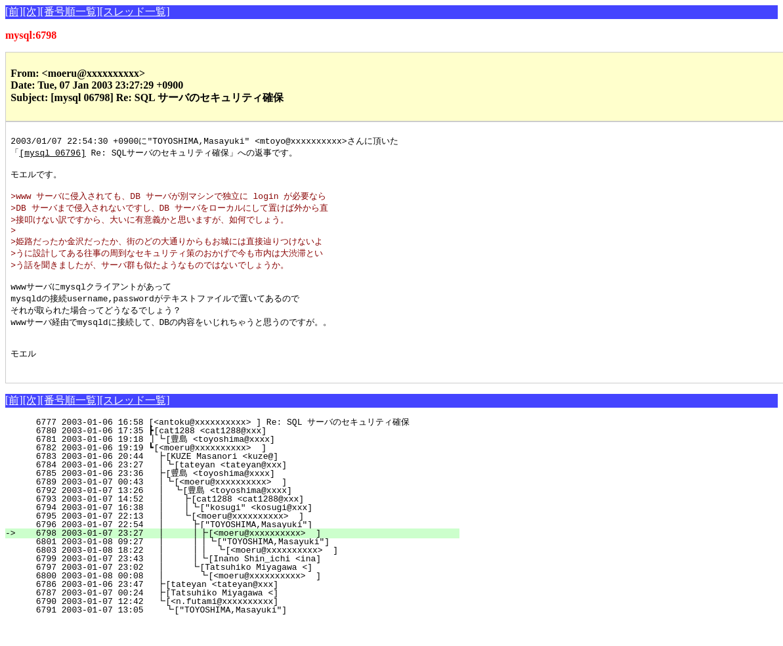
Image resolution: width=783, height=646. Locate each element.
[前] (14, 11)
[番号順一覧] (70, 11)
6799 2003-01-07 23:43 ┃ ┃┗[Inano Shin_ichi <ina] (234, 582)
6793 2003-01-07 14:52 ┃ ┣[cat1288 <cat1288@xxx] (237, 522)
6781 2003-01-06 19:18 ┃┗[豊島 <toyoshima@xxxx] (238, 462)
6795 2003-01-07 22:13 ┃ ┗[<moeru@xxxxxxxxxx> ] (237, 539)
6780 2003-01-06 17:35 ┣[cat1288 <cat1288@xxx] (243, 454)
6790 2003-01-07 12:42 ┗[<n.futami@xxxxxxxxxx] (242, 624)
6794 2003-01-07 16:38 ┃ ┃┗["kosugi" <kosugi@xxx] (235, 530)
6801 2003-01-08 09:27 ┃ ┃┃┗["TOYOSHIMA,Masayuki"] (232, 565)
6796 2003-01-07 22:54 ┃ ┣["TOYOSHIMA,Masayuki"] (237, 547)
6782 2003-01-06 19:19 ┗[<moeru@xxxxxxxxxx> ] (243, 471)
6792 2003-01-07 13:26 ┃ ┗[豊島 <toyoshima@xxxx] (237, 513)
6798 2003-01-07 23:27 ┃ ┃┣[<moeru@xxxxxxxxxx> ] (234, 556)
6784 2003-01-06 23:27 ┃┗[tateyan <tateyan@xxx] (239, 488)
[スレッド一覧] (135, 11)
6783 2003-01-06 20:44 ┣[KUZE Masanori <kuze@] (242, 479)
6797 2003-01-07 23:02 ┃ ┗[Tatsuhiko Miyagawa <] (237, 590)
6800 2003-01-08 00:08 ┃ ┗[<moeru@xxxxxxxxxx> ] (236, 599)
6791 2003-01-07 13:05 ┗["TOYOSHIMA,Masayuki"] (241, 633)
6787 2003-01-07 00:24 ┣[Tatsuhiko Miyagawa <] (242, 616)
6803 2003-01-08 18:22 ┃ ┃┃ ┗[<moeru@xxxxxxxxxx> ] (231, 573)
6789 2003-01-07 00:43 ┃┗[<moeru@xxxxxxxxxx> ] (239, 505)
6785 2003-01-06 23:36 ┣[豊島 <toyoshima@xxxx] (240, 496)
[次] (32, 11)
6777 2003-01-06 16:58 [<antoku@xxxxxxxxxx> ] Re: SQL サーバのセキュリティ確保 (235, 445)
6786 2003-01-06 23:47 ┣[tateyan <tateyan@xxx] (242, 607)
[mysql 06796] (52, 154)
